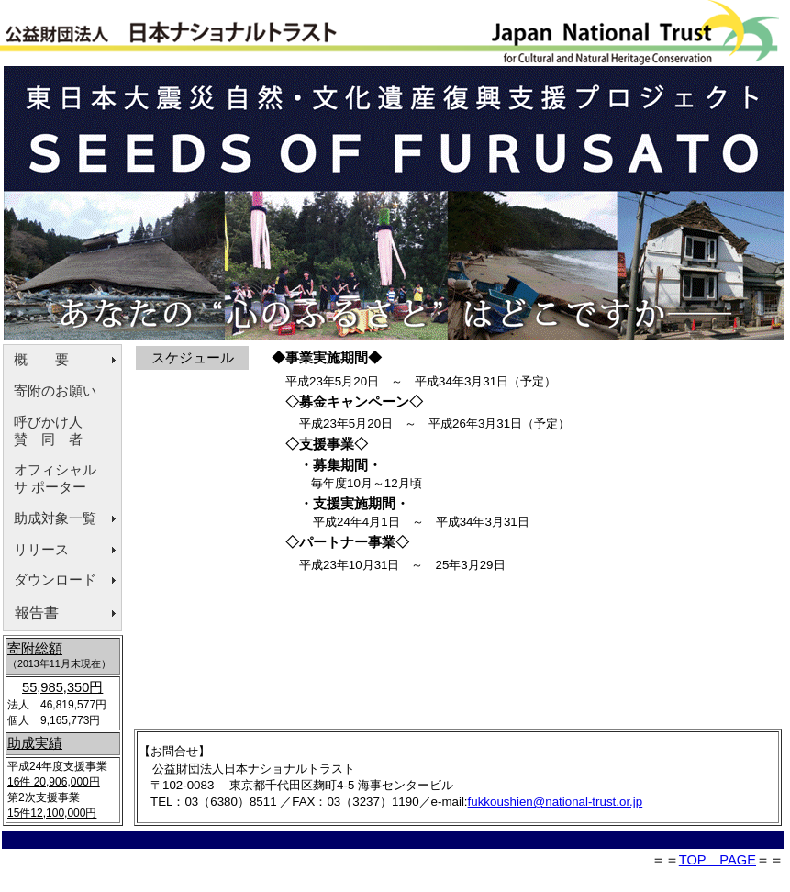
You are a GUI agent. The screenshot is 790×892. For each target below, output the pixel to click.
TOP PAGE (717, 860)
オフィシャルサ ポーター (55, 479)
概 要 (41, 359)
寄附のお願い (55, 391)
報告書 (37, 612)
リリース (41, 549)
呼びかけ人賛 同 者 (48, 431)
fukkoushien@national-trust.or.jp (555, 801)
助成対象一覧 (55, 518)
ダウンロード (55, 580)
